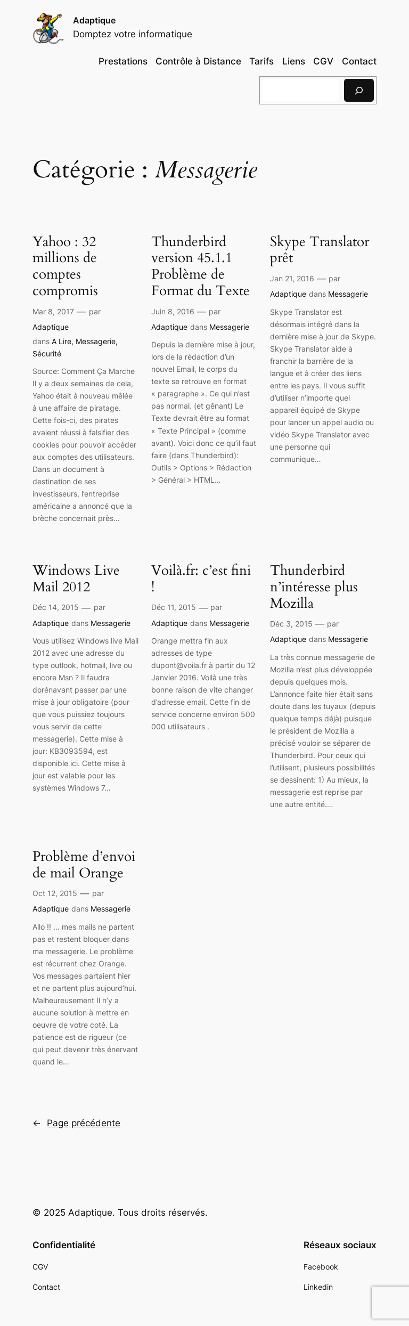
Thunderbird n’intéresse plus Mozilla (314, 587)
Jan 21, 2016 (292, 278)
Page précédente (76, 1123)
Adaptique (94, 20)
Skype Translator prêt (319, 250)
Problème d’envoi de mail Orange (83, 865)
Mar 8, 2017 (53, 311)
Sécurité (46, 353)
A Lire (61, 341)
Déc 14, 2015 (55, 607)
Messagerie (96, 341)
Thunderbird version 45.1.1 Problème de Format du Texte (200, 266)
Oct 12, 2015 (54, 893)
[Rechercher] (359, 90)
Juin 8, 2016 (172, 311)
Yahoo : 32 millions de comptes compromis (65, 266)
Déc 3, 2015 (291, 623)
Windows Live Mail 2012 (76, 579)
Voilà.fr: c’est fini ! (201, 579)
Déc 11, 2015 (173, 607)
